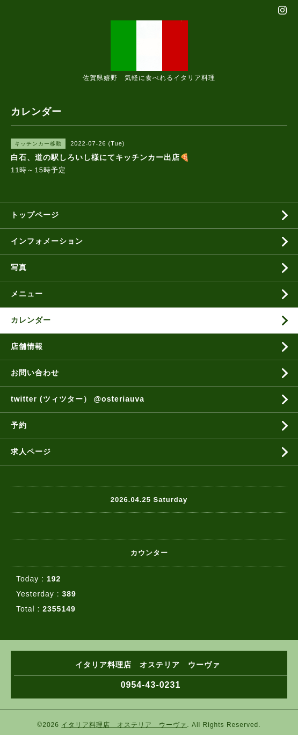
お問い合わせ (35, 372)
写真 (19, 267)
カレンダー (31, 320)
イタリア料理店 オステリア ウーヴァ (124, 725)
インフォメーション (47, 241)
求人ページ (31, 451)
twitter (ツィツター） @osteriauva (77, 399)
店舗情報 (27, 346)
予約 (19, 425)
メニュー (27, 293)
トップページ (35, 214)
